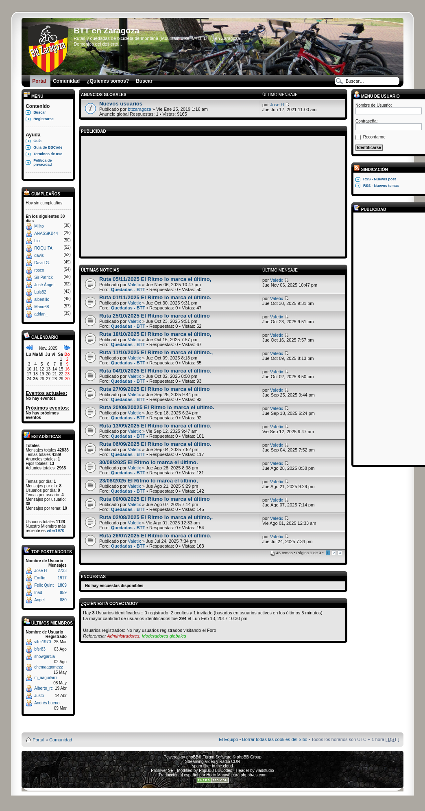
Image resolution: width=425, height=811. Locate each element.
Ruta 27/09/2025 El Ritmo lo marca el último (154, 389)
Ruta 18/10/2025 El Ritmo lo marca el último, (155, 334)
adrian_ (41, 314)
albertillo (41, 299)
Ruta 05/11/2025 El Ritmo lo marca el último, (155, 279)
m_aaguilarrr (45, 677)
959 (63, 592)
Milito (39, 226)
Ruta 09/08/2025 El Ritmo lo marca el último (154, 499)
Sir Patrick (43, 277)
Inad (38, 592)
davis (39, 255)
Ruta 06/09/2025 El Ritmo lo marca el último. (155, 444)
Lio (36, 241)
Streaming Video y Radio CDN (212, 761)
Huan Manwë (218, 775)
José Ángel (44, 285)
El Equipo (228, 739)
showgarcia (44, 656)
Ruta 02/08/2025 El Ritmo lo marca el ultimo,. (156, 517)
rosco (39, 270)
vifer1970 (55, 530)
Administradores (123, 635)
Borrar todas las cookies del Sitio (274, 739)
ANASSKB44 (46, 233)
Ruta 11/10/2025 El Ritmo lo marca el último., (156, 352)
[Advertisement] (213, 195)
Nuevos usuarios (120, 104)
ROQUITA (43, 248)
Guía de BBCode (47, 147)
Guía (37, 141)
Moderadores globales (164, 635)
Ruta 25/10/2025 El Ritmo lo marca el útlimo (154, 316)
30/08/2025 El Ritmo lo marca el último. (148, 462)
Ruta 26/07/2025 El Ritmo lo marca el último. (155, 536)
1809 (62, 585)
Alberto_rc (43, 688)
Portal (38, 739)
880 (63, 600)
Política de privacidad (42, 162)
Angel (39, 600)
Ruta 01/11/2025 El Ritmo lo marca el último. (155, 297)
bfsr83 (40, 649)
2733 (62, 570)
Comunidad (60, 739)
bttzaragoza (139, 109)
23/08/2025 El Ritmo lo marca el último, (148, 481)
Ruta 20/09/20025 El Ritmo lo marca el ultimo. (156, 407)
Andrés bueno (46, 703)
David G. (42, 263)
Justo (39, 695)
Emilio (39, 578)
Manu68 (41, 307)
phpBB (192, 757)
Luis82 (40, 292)
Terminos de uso (47, 154)
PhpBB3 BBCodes (215, 770)
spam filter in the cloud (212, 766)
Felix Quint (44, 585)
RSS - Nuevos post (379, 179)
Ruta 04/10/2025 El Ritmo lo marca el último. (155, 371)
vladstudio (265, 770)
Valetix (134, 284)
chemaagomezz (48, 667)
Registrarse (43, 119)
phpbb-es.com (253, 775)
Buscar (39, 112)
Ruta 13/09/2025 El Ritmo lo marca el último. (155, 426)
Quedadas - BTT (128, 289)
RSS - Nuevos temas (381, 186)
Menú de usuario (376, 96)
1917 (62, 578)
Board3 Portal (197, 726)
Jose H (40, 570)
